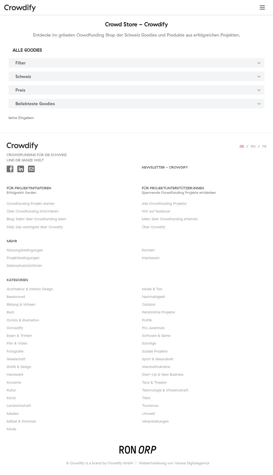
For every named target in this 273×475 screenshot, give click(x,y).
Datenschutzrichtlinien (24, 265)
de (242, 146)
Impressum (150, 258)
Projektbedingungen (23, 258)
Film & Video (17, 343)
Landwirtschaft (19, 405)
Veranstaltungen (155, 421)
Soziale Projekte (154, 351)
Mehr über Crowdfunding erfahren (170, 219)
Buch (10, 312)
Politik (147, 320)
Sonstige (149, 343)
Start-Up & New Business (162, 374)
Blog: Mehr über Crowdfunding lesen (36, 219)
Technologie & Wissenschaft (165, 390)
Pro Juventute (153, 328)
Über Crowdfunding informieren (33, 211)
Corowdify (15, 328)
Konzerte (14, 382)
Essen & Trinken (19, 335)
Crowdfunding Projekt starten (31, 203)
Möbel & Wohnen (21, 421)
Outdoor (149, 304)
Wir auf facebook (156, 211)
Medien (13, 413)
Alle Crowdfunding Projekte (164, 203)
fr (264, 146)
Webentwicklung (152, 463)
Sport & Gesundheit (157, 359)
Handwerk (15, 374)
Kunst (11, 398)
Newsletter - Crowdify (165, 167)
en (253, 146)
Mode (11, 429)
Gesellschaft (16, 359)
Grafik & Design (19, 367)
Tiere (146, 398)
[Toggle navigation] (262, 7)
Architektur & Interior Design (30, 289)
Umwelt (148, 413)
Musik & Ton (152, 289)
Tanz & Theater (154, 382)
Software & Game (156, 335)
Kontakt (148, 250)
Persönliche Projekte (158, 312)
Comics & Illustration (23, 320)
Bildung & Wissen (21, 304)
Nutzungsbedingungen (25, 250)
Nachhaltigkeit (153, 296)
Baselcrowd (16, 296)
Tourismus (150, 405)
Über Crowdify (153, 227)
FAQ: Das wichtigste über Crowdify (35, 227)
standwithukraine (156, 367)
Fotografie (15, 351)
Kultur (11, 390)
